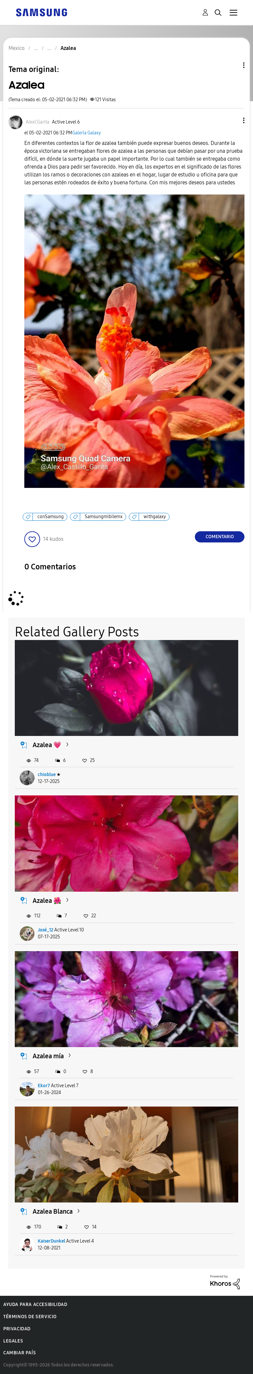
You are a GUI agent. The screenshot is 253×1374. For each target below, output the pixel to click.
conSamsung (50, 516)
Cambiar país (19, 1353)
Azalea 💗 (47, 745)
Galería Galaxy (86, 133)
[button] (233, 120)
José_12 (45, 930)
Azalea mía (48, 1056)
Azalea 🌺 (47, 901)
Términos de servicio (30, 1316)
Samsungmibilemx (104, 516)
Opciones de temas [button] (232, 65)
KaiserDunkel (51, 1241)
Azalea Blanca (53, 1211)
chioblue (47, 774)
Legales (13, 1341)
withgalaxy (155, 516)
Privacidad (17, 1329)
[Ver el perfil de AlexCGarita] (37, 122)
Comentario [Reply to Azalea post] (220, 536)
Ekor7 (44, 1085)
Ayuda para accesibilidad (35, 1304)
